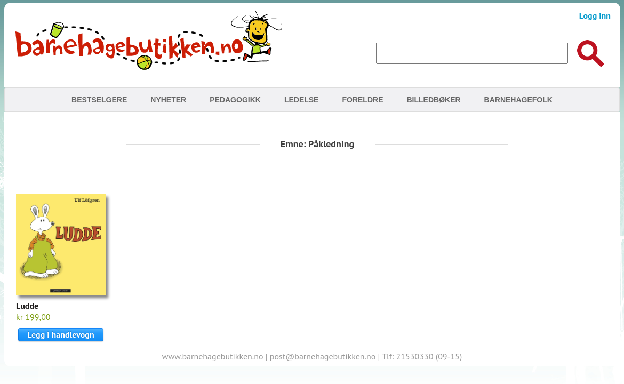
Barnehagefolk (518, 99)
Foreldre (362, 99)
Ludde (27, 305)
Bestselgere (99, 99)
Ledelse (301, 99)
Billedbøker (433, 99)
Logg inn (595, 15)
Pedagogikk (235, 99)
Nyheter (168, 99)
